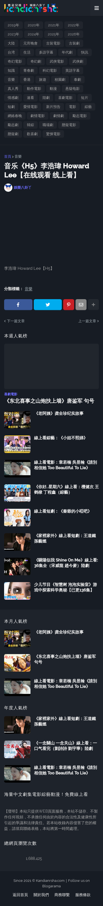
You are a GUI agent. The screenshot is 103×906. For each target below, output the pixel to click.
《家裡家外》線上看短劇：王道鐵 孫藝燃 (65, 538)
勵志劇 (13, 125)
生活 (26, 52)
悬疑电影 (72, 89)
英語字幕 (72, 70)
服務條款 (83, 895)
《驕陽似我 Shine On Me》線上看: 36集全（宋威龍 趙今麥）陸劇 (66, 563)
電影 (72, 107)
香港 (26, 79)
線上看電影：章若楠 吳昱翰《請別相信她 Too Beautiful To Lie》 (65, 465)
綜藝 (88, 107)
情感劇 (13, 98)
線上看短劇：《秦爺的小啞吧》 (63, 511)
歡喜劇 (32, 134)
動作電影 (34, 89)
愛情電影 (30, 107)
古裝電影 (53, 43)
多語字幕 (46, 52)
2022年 (73, 25)
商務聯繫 (62, 895)
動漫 (53, 89)
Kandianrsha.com (50, 881)
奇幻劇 (35, 61)
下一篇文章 (16, 321)
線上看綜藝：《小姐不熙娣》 (61, 437)
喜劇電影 (65, 98)
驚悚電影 (53, 134)
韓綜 (30, 125)
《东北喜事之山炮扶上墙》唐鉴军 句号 (49, 401)
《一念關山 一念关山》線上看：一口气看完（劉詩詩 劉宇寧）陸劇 (65, 746)
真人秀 (13, 89)
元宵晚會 (30, 43)
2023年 (13, 34)
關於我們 (41, 895)
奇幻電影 (15, 61)
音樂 (11, 79)
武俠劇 (78, 61)
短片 (84, 98)
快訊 (84, 52)
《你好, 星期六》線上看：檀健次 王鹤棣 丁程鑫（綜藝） (66, 489)
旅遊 (42, 79)
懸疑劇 (13, 134)
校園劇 (60, 79)
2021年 (53, 25)
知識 (11, 70)
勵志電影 (80, 116)
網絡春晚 (15, 116)
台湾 (11, 52)
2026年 (74, 34)
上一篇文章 (87, 321)
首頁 (7, 156)
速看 (30, 98)
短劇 (11, 107)
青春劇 (28, 70)
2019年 (13, 25)
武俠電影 (57, 61)
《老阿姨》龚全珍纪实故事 (58, 413)
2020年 (34, 25)
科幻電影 (50, 70)
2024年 (33, 34)
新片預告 (53, 107)
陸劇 (46, 98)
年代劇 (67, 52)
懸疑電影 (69, 125)
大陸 (11, 43)
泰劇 (77, 79)
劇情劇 (58, 116)
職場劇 (48, 125)
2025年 (53, 34)
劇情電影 (37, 116)
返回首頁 (20, 895)
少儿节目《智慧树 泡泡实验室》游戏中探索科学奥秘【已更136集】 (65, 587)
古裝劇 (74, 43)
